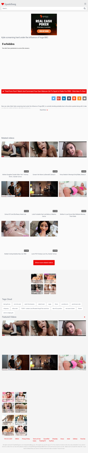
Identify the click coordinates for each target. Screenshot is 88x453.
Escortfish (46, 439)
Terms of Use (37, 439)
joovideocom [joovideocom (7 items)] (65, 304)
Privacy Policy (26, 439)
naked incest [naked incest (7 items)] (41, 304)
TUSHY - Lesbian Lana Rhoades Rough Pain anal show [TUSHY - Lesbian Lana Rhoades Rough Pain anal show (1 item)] (35, 308)
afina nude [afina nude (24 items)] (15, 308)
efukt (68, 439)
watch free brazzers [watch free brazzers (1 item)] (29, 304)
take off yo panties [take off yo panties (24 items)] (57, 308)
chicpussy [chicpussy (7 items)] (6, 308)
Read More (44, 110)
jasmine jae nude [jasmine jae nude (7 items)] (76, 304)
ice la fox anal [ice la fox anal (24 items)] (17, 304)
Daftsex (75, 439)
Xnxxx (62, 439)
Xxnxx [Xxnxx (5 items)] (56, 304)
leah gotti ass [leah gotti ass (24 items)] (6, 304)
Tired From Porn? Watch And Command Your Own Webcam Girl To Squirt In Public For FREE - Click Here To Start (44, 91)
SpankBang (8, 4)
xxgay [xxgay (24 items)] (49, 304)
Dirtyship (54, 439)
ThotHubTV (42, 441)
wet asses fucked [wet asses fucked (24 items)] (70, 308)
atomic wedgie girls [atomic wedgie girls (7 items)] (8, 313)
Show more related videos (44, 263)
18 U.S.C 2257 (8, 439)
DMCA (17, 439)
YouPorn (51, 441)
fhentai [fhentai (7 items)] (80, 308)
